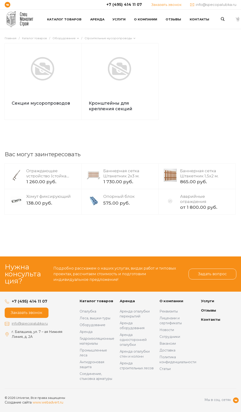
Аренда (86, 332)
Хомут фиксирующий (48, 196)
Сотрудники (169, 337)
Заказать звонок (166, 4)
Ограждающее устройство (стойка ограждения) (46, 175)
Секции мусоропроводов (41, 103)
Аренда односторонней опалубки (133, 340)
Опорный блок (119, 196)
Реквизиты (168, 311)
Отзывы (208, 310)
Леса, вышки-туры (95, 318)
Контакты (210, 319)
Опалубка (88, 311)
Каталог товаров (96, 301)
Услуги (207, 301)
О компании (171, 301)
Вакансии (167, 343)
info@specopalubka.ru (30, 323)
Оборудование (92, 325)
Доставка (167, 350)
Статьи (165, 369)
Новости (166, 330)
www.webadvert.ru (48, 402)
